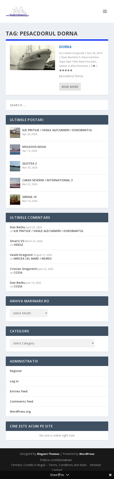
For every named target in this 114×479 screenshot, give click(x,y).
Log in (14, 381)
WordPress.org (20, 411)
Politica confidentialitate (56, 460)
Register (16, 371)
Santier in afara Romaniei (73, 66)
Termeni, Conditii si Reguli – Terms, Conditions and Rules (49, 465)
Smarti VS (17, 241)
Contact (57, 470)
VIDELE (18, 245)
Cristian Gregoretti (73, 53)
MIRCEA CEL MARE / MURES (33, 258)
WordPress (86, 454)
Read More (70, 87)
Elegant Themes (48, 454)
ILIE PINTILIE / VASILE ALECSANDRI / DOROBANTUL (57, 130)
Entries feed (18, 391)
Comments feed (21, 401)
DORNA (65, 47)
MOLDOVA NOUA (34, 147)
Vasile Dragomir (21, 255)
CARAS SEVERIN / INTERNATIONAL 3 (47, 180)
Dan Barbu (17, 227)
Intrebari (95, 465)
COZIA (18, 272)
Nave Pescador (87, 61)
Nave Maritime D (71, 57)
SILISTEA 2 (29, 163)
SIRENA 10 (29, 197)
